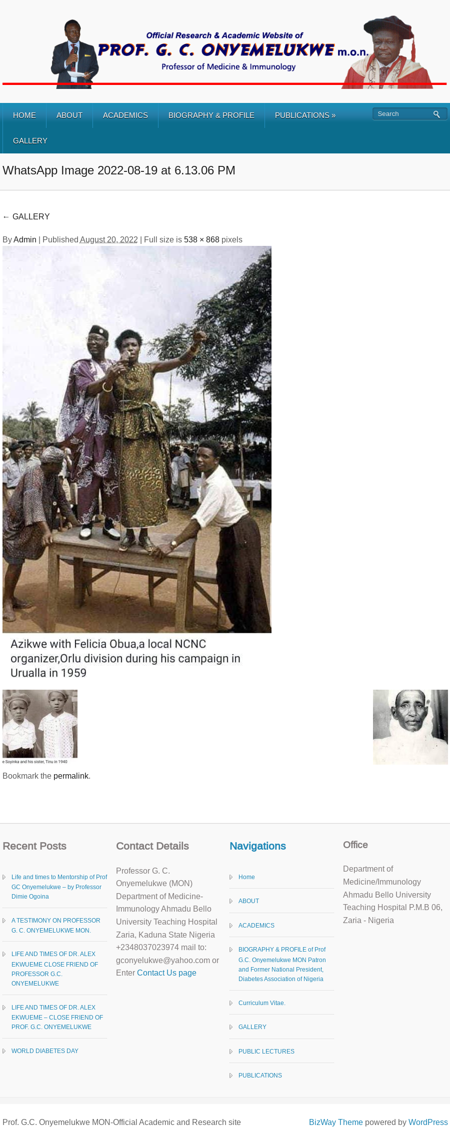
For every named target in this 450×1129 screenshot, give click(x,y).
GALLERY (30, 140)
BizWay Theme (336, 1122)
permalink (71, 776)
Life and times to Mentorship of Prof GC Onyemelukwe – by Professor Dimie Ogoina (59, 887)
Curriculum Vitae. (262, 1003)
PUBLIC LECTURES (266, 1051)
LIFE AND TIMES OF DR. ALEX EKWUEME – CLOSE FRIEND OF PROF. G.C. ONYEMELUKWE (57, 1017)
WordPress (428, 1122)
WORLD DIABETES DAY (45, 1051)
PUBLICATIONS (305, 115)
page (186, 973)
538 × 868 (202, 239)
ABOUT (69, 115)
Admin (25, 239)
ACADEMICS (125, 115)
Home (246, 877)
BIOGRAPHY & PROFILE (211, 115)
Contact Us (156, 973)
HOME (24, 115)
